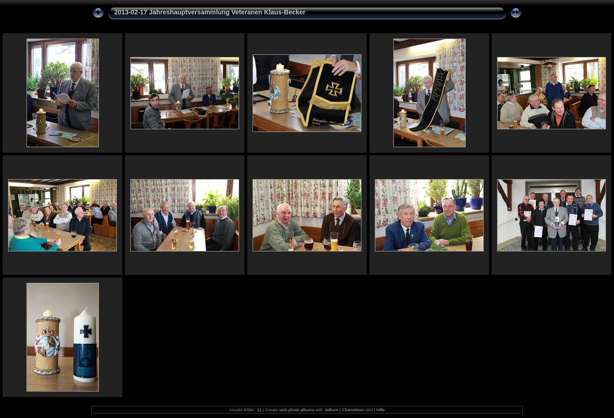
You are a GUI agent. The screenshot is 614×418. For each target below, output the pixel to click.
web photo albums (296, 409)
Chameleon (353, 409)
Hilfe (380, 409)
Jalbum (331, 409)
